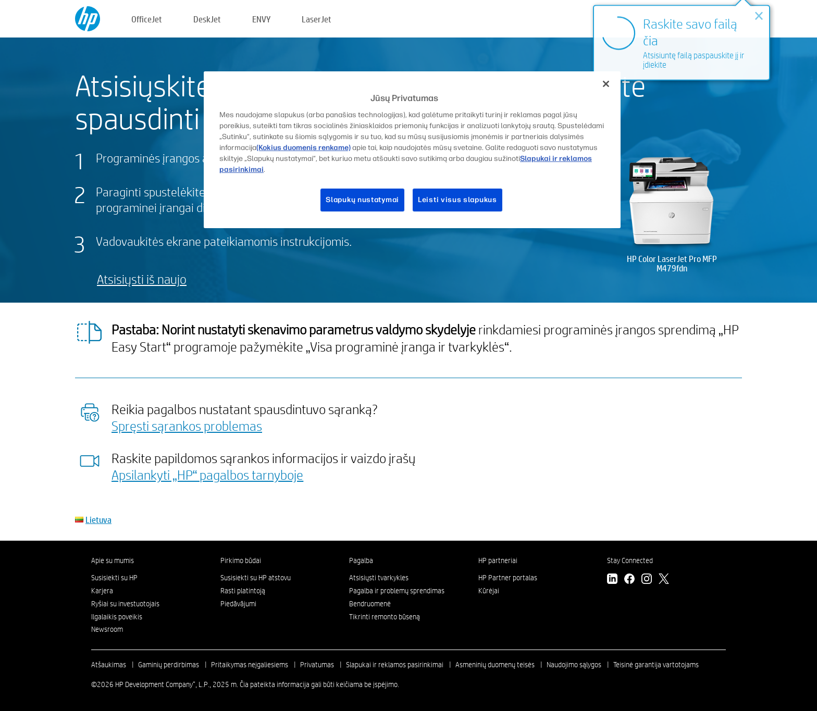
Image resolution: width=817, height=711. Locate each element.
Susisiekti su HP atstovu (255, 577)
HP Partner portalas (507, 577)
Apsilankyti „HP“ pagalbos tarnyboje (207, 474)
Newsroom (107, 629)
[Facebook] (629, 580)
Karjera (102, 590)
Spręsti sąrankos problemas (187, 425)
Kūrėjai (488, 590)
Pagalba (361, 560)
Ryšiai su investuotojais (125, 603)
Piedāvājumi (238, 603)
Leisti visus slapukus (457, 199)
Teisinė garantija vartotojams (656, 664)
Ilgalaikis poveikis (116, 616)
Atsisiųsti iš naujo (142, 279)
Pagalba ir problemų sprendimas (396, 590)
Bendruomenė (370, 603)
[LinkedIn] (612, 580)
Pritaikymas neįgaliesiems (249, 664)
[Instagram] (646, 580)
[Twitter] (664, 580)
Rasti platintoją (242, 590)
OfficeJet (146, 19)
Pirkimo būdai (240, 560)
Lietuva (98, 520)
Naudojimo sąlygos (574, 664)
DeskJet (207, 19)
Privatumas (317, 664)
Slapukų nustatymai (362, 199)
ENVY (261, 19)
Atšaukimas (108, 664)
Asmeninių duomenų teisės (495, 664)
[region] (412, 149)
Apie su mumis (112, 560)
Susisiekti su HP (114, 577)
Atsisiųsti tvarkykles (378, 577)
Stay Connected (630, 560)
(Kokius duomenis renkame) (303, 147)
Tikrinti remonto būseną (384, 616)
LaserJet (316, 19)
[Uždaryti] (606, 83)
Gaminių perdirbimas (168, 664)
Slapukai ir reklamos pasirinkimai (394, 664)
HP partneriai (497, 560)
